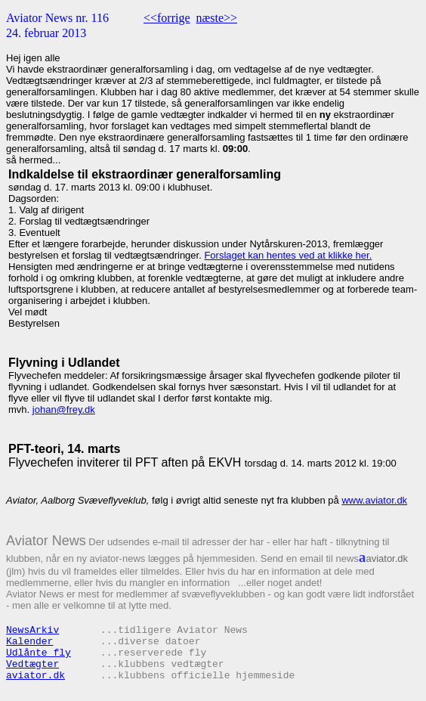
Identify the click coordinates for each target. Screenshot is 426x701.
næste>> (217, 17)
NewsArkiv (32, 630)
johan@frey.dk (63, 409)
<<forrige (167, 17)
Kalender (29, 641)
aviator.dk (35, 675)
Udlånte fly (38, 653)
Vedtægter (32, 664)
